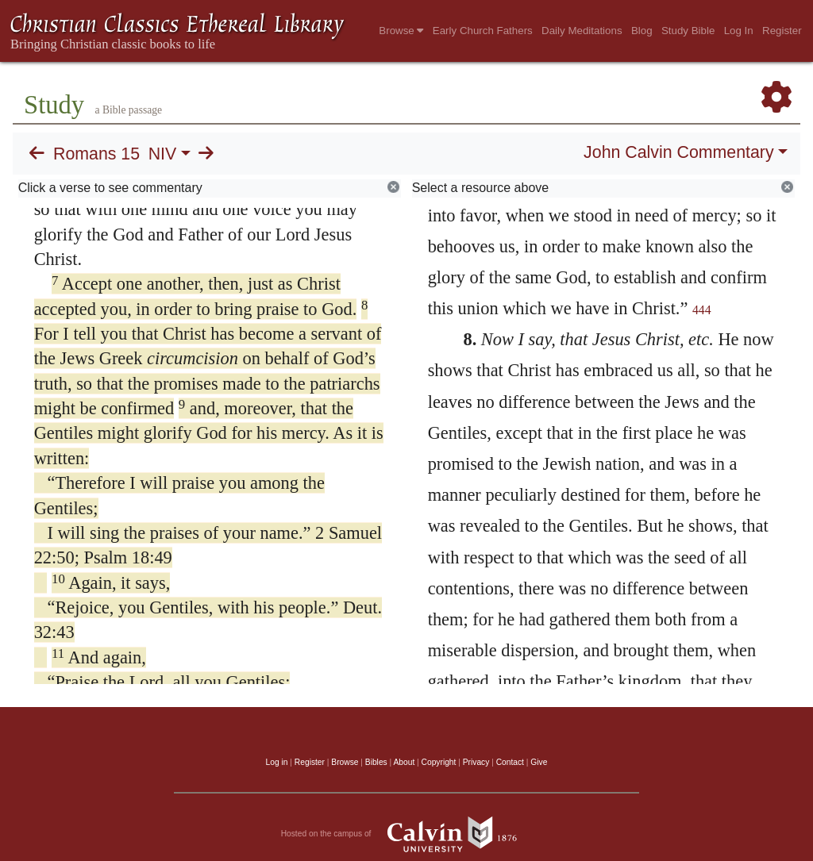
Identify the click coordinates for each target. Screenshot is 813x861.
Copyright (439, 762)
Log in (277, 762)
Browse (401, 31)
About (403, 762)
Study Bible (688, 31)
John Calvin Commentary (678, 152)
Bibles (376, 762)
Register (782, 31)
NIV (162, 153)
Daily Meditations (581, 31)
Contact (510, 762)
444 (701, 310)
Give (538, 762)
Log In (738, 31)
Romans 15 (96, 153)
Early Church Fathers (483, 31)
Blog (642, 31)
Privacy (476, 762)
